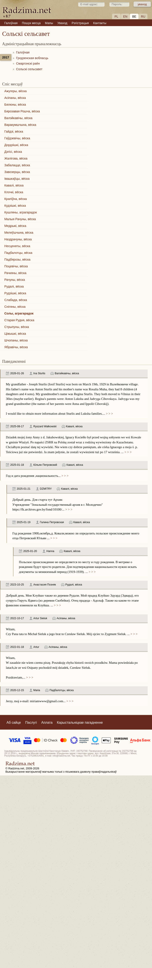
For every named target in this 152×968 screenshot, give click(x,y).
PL (116, 16)
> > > (109, 413)
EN (125, 16)
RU (143, 16)
